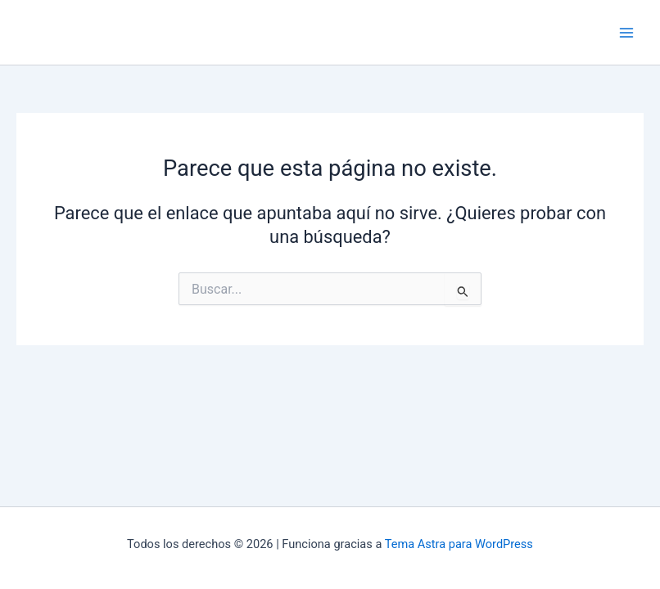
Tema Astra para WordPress (459, 544)
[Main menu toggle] (626, 33)
